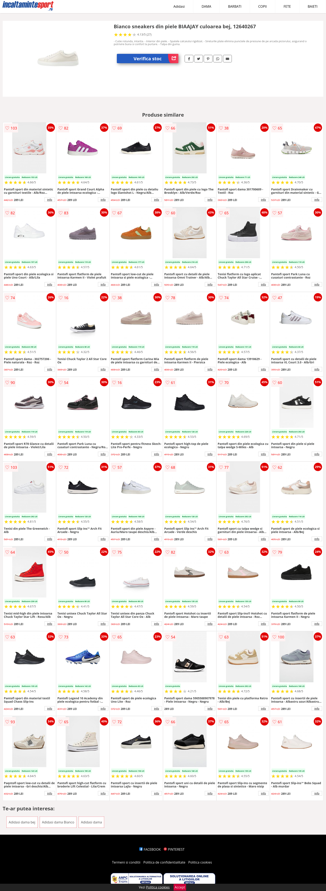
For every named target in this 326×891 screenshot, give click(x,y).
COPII (262, 6)
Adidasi (179, 6)
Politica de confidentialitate (164, 862)
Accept (180, 887)
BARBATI (234, 6)
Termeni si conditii (126, 862)
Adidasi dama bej (22, 822)
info (49, 199)
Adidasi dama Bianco (58, 822)
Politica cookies (200, 862)
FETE (287, 6)
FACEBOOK (150, 849)
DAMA (206, 6)
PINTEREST (174, 849)
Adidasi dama (91, 822)
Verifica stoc (155, 58)
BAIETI (312, 6)
